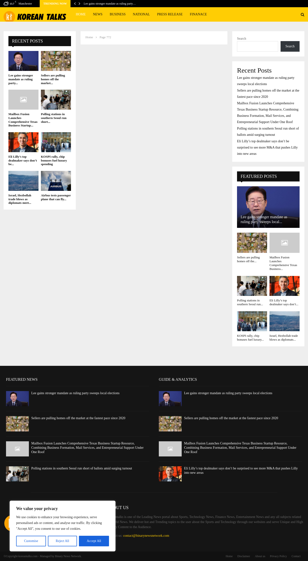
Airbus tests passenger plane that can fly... (56, 197)
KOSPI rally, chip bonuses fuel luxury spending (54, 160)
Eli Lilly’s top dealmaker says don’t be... (22, 160)
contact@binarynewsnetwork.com (146, 535)
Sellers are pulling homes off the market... (53, 79)
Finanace (198, 14)
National (141, 14)
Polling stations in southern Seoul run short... (53, 117)
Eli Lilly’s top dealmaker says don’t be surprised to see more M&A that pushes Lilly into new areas (267, 147)
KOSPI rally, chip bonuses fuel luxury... (250, 337)
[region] (63, 526)
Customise (31, 541)
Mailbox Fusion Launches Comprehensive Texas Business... (283, 263)
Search (241, 38)
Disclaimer (243, 556)
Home (81, 14)
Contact (296, 556)
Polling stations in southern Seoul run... (250, 302)
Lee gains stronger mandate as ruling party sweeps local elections (75, 393)
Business (118, 14)
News (98, 14)
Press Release (170, 14)
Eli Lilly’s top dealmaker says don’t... (284, 302)
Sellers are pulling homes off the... (248, 259)
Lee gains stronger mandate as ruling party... (20, 79)
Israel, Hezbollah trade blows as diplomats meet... (19, 199)
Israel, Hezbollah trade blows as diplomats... (284, 337)
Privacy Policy (278, 556)
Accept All (94, 541)
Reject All (62, 541)
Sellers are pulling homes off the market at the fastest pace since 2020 (78, 418)
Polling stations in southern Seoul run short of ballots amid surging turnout (81, 468)
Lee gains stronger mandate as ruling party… (110, 3)
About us (260, 556)
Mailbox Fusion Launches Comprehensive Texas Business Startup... (23, 119)
